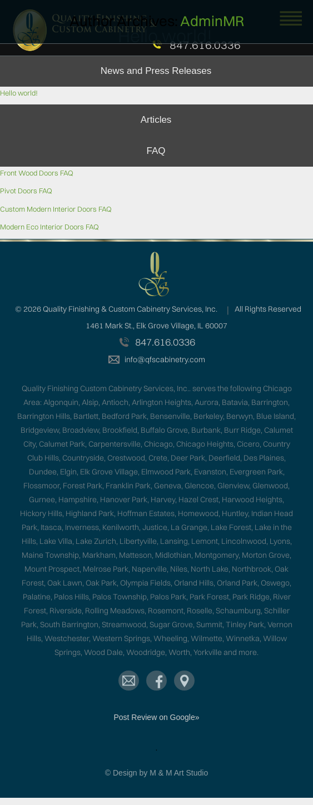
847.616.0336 (205, 45)
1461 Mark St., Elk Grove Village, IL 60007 (156, 326)
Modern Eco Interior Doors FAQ (49, 226)
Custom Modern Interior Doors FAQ (56, 208)
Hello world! (19, 92)
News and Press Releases (156, 71)
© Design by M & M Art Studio (156, 772)
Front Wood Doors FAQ (36, 172)
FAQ (155, 151)
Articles (156, 119)
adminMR (212, 21)
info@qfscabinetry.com (165, 359)
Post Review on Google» (156, 717)
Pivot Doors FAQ (26, 190)
